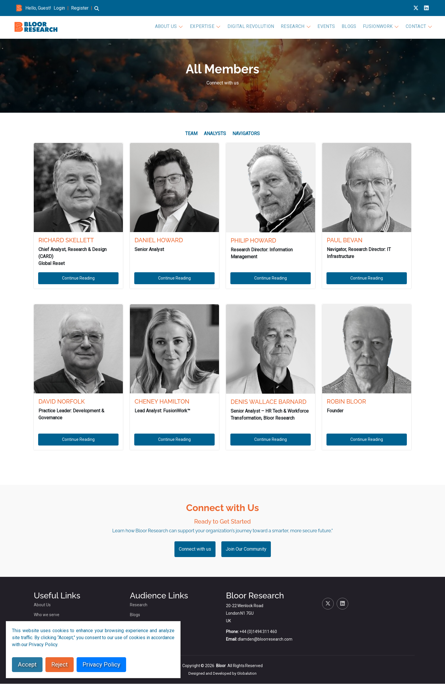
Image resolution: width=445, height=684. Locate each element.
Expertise (219, 26)
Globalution (247, 673)
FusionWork (379, 26)
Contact (414, 26)
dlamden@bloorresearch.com (265, 639)
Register (80, 8)
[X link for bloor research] (416, 8)
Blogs (352, 26)
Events (331, 26)
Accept (27, 664)
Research (300, 26)
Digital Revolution (263, 26)
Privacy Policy (101, 664)
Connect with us (222, 83)
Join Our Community (246, 549)
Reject (59, 664)
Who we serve (46, 615)
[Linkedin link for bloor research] (426, 8)
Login (59, 8)
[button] (96, 11)
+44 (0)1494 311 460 (258, 632)
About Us (185, 26)
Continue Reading (78, 278)
